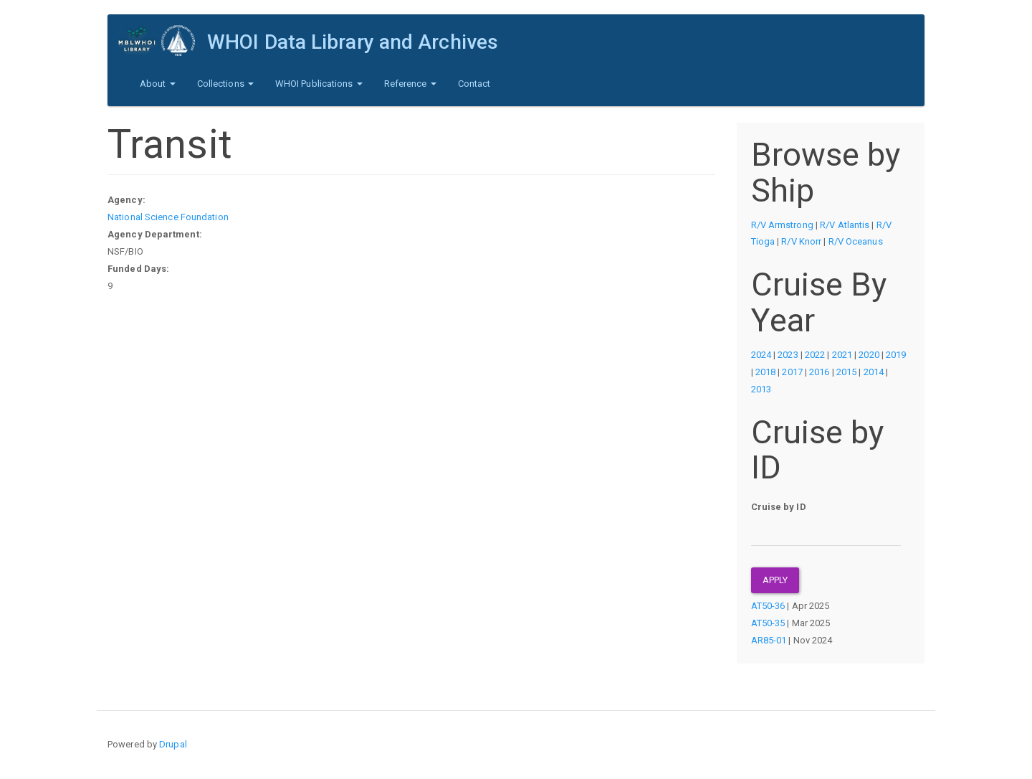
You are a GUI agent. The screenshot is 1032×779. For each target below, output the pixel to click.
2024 (761, 354)
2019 (896, 354)
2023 (788, 354)
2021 (842, 354)
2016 (819, 372)
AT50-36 (768, 605)
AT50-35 (768, 623)
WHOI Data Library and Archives (352, 42)
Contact (474, 83)
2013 (761, 389)
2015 (846, 372)
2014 (874, 372)
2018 (765, 372)
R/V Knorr (801, 241)
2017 (792, 372)
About (158, 83)
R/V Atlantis (844, 224)
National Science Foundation (168, 217)
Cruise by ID (778, 506)
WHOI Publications (319, 83)
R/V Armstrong (782, 224)
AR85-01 (769, 640)
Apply (775, 580)
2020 (869, 354)
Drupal (173, 744)
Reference (410, 83)
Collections (225, 83)
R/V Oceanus (855, 241)
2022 (815, 354)
